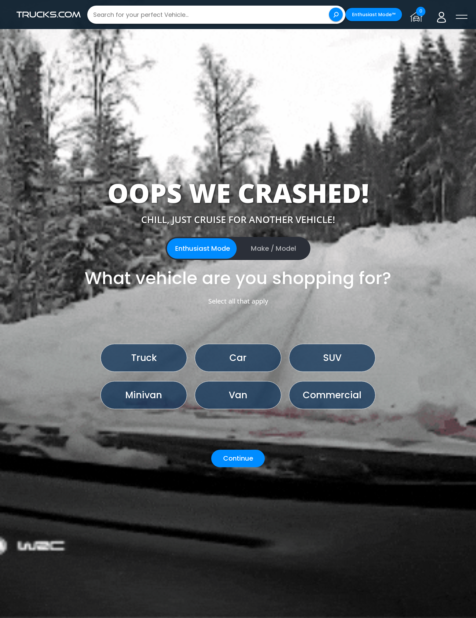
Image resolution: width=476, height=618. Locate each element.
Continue (238, 458)
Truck (144, 357)
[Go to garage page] (417, 14)
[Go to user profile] (441, 14)
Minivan (143, 395)
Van (238, 395)
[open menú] (461, 17)
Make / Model (273, 248)
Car (238, 357)
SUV (332, 357)
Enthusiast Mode (202, 248)
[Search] (336, 14)
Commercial (332, 395)
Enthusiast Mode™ (373, 14)
